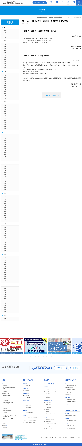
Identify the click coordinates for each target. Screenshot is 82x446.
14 (51, 356)
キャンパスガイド (7, 395)
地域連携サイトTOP (72, 420)
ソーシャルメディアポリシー (55, 437)
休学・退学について (50, 426)
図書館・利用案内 (7, 398)
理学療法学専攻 (28, 403)
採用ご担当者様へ (71, 407)
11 (46, 356)
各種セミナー (70, 394)
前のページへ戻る (51, 95)
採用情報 (78, 437)
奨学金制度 (48, 404)
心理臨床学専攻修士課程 (30, 422)
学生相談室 (48, 407)
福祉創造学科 (27, 385)
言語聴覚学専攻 (28, 407)
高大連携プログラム (71, 415)
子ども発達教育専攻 (29, 412)
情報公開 (5, 413)
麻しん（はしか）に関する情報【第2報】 (72, 17)
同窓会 (5, 425)
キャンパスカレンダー (50, 393)
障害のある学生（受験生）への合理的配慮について (9, 403)
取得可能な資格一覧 (71, 385)
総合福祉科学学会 (7, 410)
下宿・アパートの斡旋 (50, 414)
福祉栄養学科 (27, 397)
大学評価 (5, 408)
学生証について (49, 428)
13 (49, 356)
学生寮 (47, 411)
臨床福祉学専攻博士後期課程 (31, 420)
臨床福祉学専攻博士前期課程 (31, 418)
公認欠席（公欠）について (51, 419)
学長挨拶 (5, 385)
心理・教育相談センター (72, 426)
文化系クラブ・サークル (51, 391)
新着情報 (51, 17)
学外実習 (69, 392)
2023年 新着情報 (58, 17)
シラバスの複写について (51, 423)
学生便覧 (5, 427)
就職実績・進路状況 (71, 401)
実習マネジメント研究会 (8, 418)
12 (48, 356)
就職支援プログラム (71, 399)
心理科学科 (27, 390)
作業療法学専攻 (28, 405)
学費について (48, 402)
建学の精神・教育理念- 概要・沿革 (9, 388)
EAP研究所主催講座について (73, 428)
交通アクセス (6, 393)
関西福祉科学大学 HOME (42, 17)
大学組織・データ (7, 391)
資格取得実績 (70, 387)
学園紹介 (5, 423)
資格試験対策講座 (71, 389)
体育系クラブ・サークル (51, 389)
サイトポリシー (44, 437)
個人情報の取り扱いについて (69, 437)
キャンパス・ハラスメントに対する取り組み (9, 416)
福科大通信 (5, 400)
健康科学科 (27, 395)
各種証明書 (48, 421)
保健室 (47, 409)
